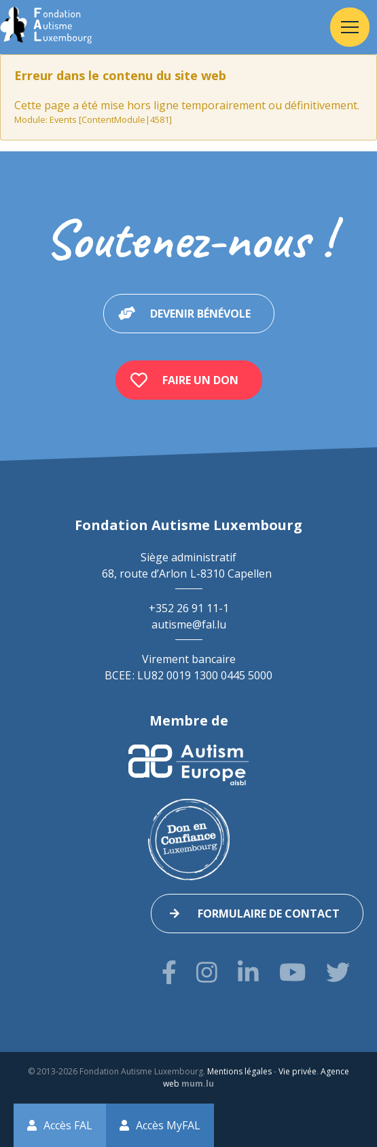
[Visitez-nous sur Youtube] (292, 972)
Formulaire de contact (269, 913)
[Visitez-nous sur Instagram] (206, 972)
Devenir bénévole (200, 313)
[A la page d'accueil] (46, 27)
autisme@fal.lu (188, 624)
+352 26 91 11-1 (189, 608)
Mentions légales (239, 1071)
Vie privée (298, 1071)
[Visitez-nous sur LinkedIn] (248, 972)
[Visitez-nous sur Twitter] (338, 972)
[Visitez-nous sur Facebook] (169, 972)
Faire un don (200, 380)
